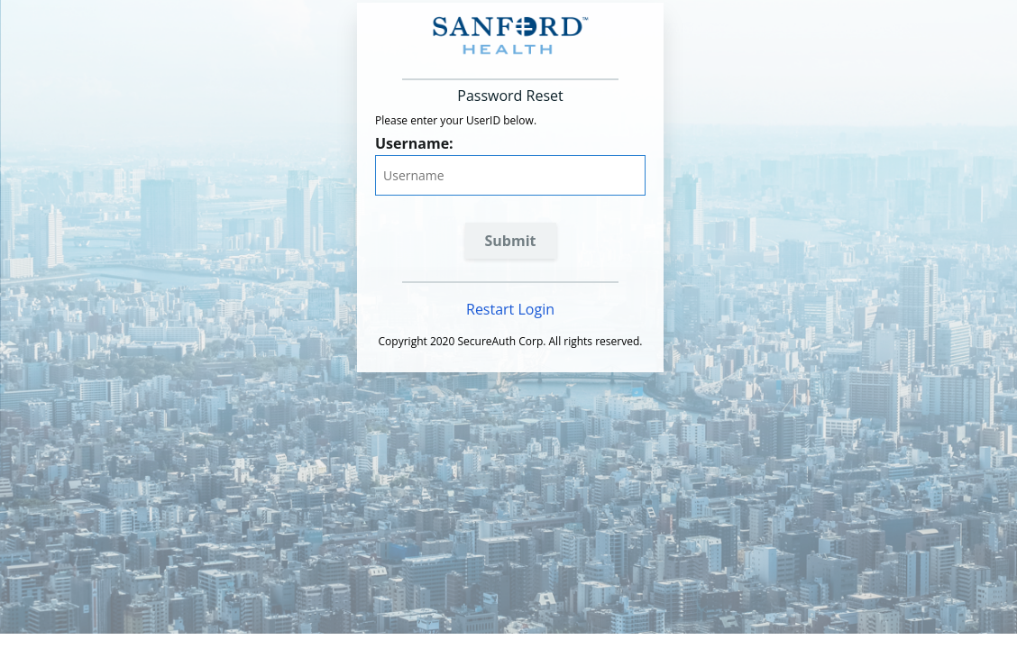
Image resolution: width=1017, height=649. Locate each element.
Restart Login (510, 309)
